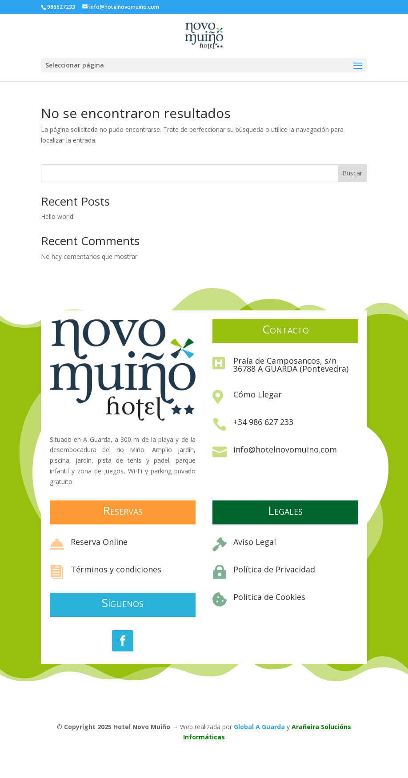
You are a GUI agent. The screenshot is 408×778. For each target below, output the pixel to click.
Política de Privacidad (274, 569)
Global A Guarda (259, 726)
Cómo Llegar (257, 394)
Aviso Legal (254, 541)
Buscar (352, 173)
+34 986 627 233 (263, 422)
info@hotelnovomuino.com (285, 449)
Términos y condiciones (116, 569)
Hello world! (58, 216)
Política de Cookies (269, 596)
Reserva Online (99, 541)
